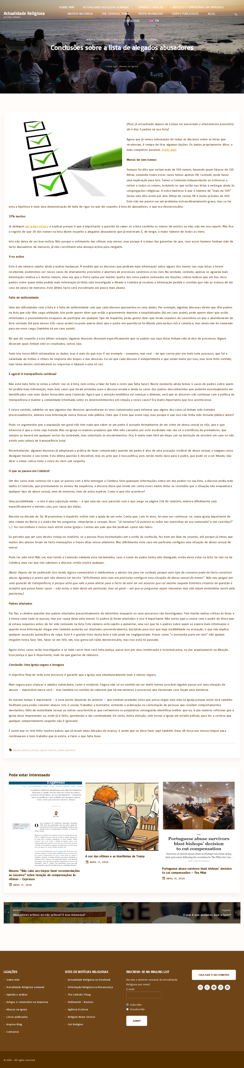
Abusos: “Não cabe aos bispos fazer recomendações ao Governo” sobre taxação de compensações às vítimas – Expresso (44, 875)
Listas (60, 750)
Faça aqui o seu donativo (214, 974)
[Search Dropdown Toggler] (236, 14)
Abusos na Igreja (128, 66)
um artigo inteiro (36, 226)
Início (89, 39)
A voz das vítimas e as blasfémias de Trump (115, 856)
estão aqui (169, 149)
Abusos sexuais (30, 750)
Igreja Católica (48, 750)
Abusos (17, 750)
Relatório (70, 750)
